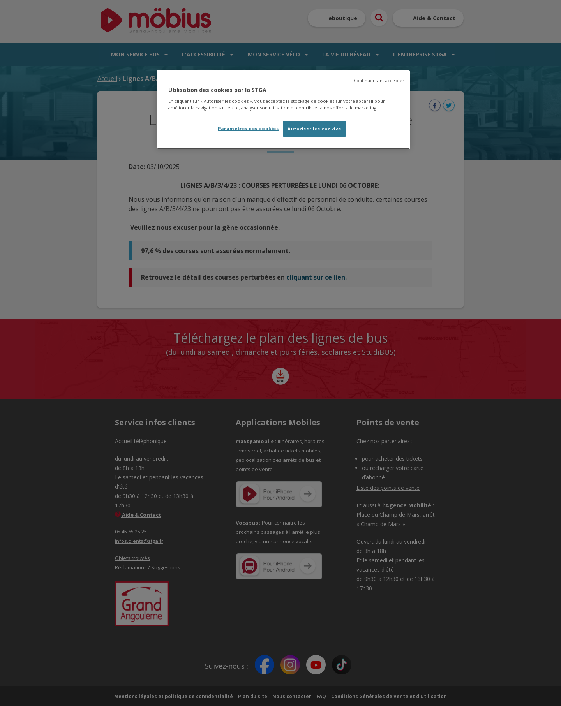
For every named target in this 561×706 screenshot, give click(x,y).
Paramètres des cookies (248, 128)
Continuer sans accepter (379, 80)
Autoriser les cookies (314, 129)
